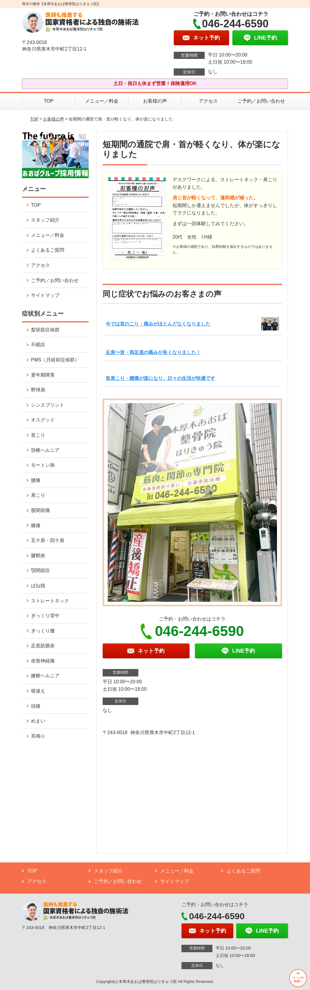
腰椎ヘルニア (45, 675)
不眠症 (38, 344)
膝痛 (35, 525)
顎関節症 (40, 570)
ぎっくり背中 (45, 615)
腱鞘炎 (38, 555)
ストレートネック (50, 600)
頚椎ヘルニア (45, 450)
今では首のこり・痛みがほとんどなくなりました (158, 323)
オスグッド (43, 419)
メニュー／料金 (101, 101)
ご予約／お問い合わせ (261, 101)
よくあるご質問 (47, 250)
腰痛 (35, 480)
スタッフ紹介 (45, 220)
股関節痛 (40, 510)
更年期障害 (43, 374)
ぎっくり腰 (43, 630)
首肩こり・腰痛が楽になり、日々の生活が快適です (160, 378)
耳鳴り (38, 736)
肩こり (38, 495)
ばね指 (38, 585)
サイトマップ (45, 295)
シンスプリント (47, 405)
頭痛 (35, 706)
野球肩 (38, 389)
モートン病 (43, 465)
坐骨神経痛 (43, 660)
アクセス (208, 101)
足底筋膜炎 (43, 645)
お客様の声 (155, 101)
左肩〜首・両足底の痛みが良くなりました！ (153, 352)
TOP (49, 101)
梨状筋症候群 (45, 329)
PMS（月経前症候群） (55, 359)
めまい (38, 720)
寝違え (38, 690)
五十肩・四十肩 (47, 540)
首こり (38, 435)
